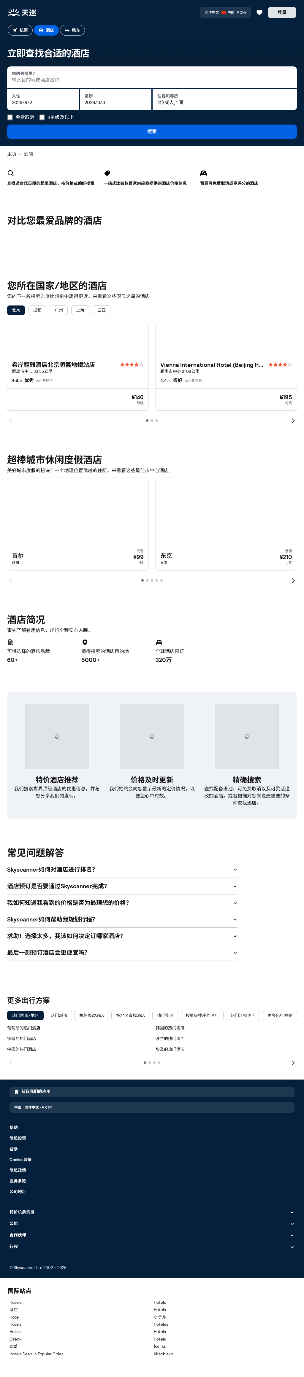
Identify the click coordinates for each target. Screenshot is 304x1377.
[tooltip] (20, 117)
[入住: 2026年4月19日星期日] (43, 99)
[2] (149, 1062)
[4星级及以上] (42, 117)
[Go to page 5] (161, 580)
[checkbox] (16, 310)
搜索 (152, 131)
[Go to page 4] (157, 580)
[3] (154, 1062)
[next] (293, 420)
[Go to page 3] (157, 420)
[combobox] (152, 77)
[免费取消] (10, 117)
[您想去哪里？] (152, 77)
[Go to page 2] (152, 420)
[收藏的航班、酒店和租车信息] (259, 12)
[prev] (10, 420)
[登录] (282, 12)
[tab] (20, 30)
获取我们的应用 (32, 1092)
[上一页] (10, 1062)
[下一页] (293, 1062)
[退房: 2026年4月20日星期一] (115, 99)
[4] (159, 1062)
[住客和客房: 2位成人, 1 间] (225, 99)
